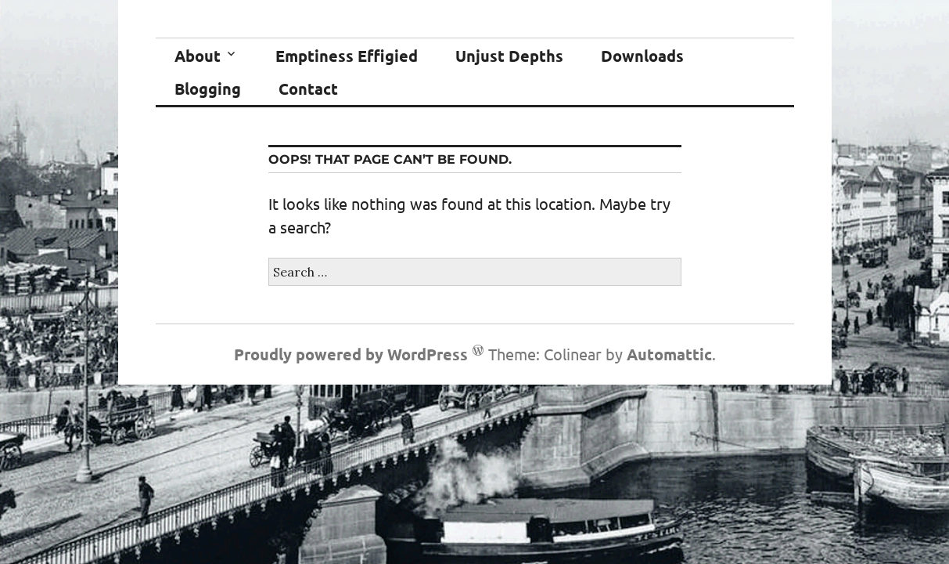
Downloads (642, 55)
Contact (308, 88)
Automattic (669, 354)
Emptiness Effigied (346, 55)
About (197, 55)
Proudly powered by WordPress (351, 354)
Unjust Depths (509, 55)
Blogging (207, 88)
